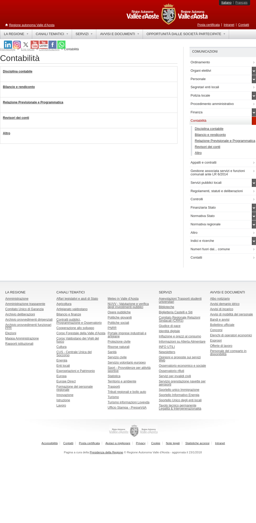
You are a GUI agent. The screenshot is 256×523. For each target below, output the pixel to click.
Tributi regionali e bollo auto (127, 392)
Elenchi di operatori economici (231, 335)
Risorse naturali (118, 347)
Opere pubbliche (119, 312)
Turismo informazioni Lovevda (128, 402)
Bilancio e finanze (69, 314)
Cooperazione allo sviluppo (75, 328)
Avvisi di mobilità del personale (231, 314)
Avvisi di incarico (221, 309)
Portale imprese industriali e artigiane (127, 334)
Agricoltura (64, 304)
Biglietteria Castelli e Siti (176, 312)
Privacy (141, 443)
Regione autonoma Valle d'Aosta (32, 25)
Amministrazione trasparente (25, 304)
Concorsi (216, 330)
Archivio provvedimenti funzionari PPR (28, 326)
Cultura (62, 347)
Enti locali (63, 366)
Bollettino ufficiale (222, 325)
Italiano (226, 2)
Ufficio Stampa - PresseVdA (127, 407)
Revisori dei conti (16, 118)
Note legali (173, 443)
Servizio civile (117, 357)
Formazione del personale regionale (75, 388)
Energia (62, 360)
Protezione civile (119, 341)
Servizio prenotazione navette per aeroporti (182, 383)
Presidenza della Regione (106, 452)
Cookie (155, 443)
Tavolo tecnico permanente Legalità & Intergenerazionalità (180, 407)
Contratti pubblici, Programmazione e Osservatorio (79, 321)
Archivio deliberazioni (20, 314)
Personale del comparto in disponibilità (228, 352)
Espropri (216, 340)
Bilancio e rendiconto (19, 87)
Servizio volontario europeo (127, 362)
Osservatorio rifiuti (171, 371)
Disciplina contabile (17, 71)
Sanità (112, 352)
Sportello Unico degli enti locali (180, 400)
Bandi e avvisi (219, 319)
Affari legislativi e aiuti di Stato (77, 299)
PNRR (112, 328)
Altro (6, 133)
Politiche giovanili (120, 317)
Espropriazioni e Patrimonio (76, 371)
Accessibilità (50, 443)
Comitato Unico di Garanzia (24, 309)
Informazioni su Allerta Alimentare (182, 341)
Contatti (243, 25)
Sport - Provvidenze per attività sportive (129, 369)
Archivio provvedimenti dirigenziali (29, 319)
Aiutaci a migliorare (117, 443)
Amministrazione (17, 299)
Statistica (114, 376)
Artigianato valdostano (72, 309)
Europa (62, 376)
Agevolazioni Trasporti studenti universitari (180, 300)
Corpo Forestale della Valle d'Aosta (81, 333)
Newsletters (167, 352)
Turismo (113, 397)
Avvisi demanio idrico (225, 304)
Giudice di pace (170, 326)
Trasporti (114, 386)
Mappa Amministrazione (22, 338)
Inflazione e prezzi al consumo (180, 336)
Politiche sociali (118, 323)
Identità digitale (169, 331)
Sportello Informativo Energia (179, 395)
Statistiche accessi (197, 443)
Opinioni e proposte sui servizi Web (180, 358)
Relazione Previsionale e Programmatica (33, 102)
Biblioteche (166, 307)
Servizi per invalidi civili (175, 376)
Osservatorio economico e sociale (182, 366)
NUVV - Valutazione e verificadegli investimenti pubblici (128, 305)
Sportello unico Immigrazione (179, 390)
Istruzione (63, 400)
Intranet (229, 25)
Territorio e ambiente (122, 381)
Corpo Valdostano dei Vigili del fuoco (78, 340)
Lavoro (61, 405)
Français (241, 2)
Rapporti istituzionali (19, 344)
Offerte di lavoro (221, 346)
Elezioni (10, 333)
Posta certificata (208, 25)
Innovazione (65, 395)
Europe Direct (66, 381)
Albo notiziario (220, 299)
